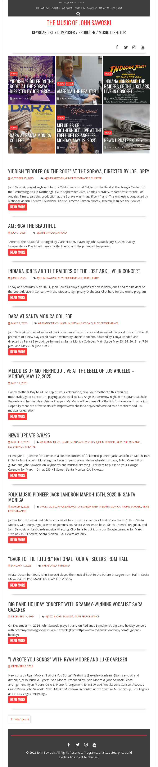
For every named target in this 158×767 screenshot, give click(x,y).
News (14, 73)
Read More (17, 206)
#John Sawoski (54, 178)
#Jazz (49, 616)
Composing (67, 7)
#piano (62, 232)
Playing (55, 7)
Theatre (96, 178)
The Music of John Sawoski (79, 22)
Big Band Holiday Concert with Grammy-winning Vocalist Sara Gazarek (75, 606)
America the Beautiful (32, 225)
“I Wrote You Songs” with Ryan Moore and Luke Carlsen (67, 659)
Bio (37, 7)
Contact (45, 7)
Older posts (21, 719)
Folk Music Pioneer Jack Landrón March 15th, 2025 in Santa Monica (71, 496)
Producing (80, 7)
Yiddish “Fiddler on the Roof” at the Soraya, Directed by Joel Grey (78, 171)
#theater (64, 565)
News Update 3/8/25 (29, 435)
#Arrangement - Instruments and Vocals (65, 323)
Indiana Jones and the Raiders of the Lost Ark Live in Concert (74, 271)
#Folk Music (48, 506)
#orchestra (91, 278)
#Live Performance (77, 178)
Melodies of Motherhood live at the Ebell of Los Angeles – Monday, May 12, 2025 (71, 373)
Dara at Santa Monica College (40, 316)
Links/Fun (104, 7)
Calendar (92, 7)
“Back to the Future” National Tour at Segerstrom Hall (68, 558)
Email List (117, 7)
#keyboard (49, 565)
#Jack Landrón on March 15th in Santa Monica (89, 506)
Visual (69, 83)
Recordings (16, 446)
